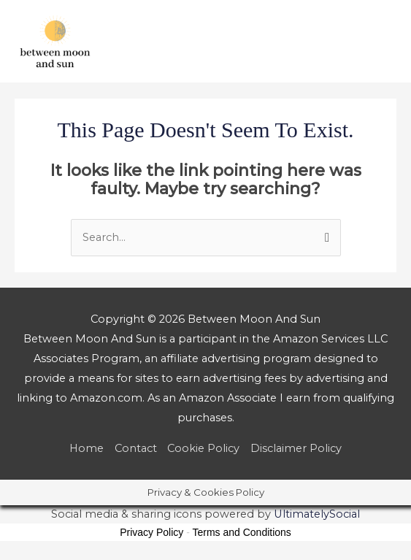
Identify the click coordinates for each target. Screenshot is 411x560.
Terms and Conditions (241, 532)
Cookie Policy (203, 448)
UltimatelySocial (317, 514)
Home (86, 448)
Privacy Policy (151, 532)
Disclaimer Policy (296, 448)
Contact (136, 448)
